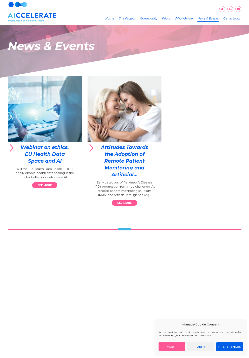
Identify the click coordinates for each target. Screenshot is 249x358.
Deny (200, 346)
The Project (127, 18)
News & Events (208, 18)
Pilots (166, 18)
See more (45, 185)
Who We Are (184, 18)
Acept (172, 346)
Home (109, 18)
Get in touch (232, 18)
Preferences (229, 346)
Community (148, 18)
